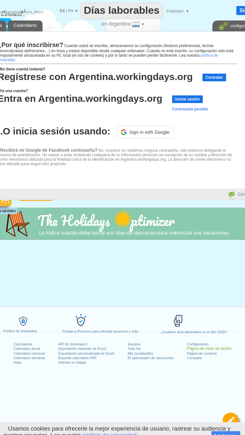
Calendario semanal (29, 358)
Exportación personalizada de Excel (86, 353)
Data (17, 362)
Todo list (134, 348)
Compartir (194, 358)
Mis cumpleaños (140, 353)
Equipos (134, 344)
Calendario (25, 25)
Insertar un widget (72, 362)
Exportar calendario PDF (77, 358)
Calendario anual (26, 348)
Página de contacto (202, 353)
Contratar (214, 77)
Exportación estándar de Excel (82, 348)
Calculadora (22, 344)
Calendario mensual (29, 353)
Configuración (198, 344)
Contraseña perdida (190, 109)
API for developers (72, 344)
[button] (145, 132)
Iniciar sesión (187, 99)
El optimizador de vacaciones (150, 358)
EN (71, 11)
